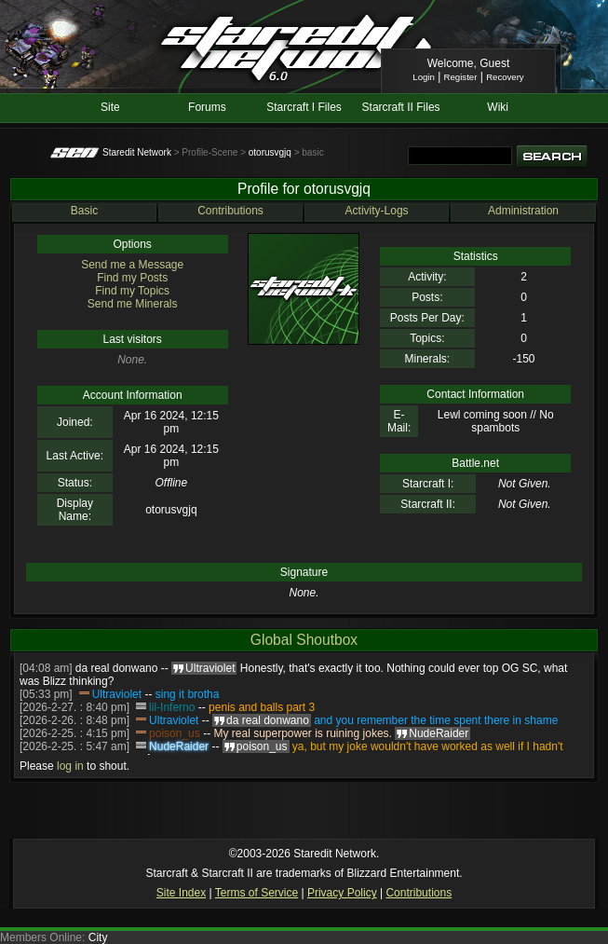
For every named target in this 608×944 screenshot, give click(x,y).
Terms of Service (256, 892)
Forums (207, 107)
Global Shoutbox (304, 640)
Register (461, 77)
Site (110, 107)
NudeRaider (179, 746)
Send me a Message (132, 264)
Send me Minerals (133, 303)
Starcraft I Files (304, 107)
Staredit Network (136, 152)
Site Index (181, 892)
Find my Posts (132, 277)
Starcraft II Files (401, 107)
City (98, 937)
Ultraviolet (117, 694)
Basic (84, 210)
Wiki (497, 107)
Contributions (230, 210)
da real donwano (116, 668)
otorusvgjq (270, 152)
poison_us (174, 733)
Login (423, 77)
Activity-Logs (377, 210)
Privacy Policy (342, 892)
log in (70, 766)
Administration (523, 210)
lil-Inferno (172, 707)
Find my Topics (132, 290)
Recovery (505, 77)
